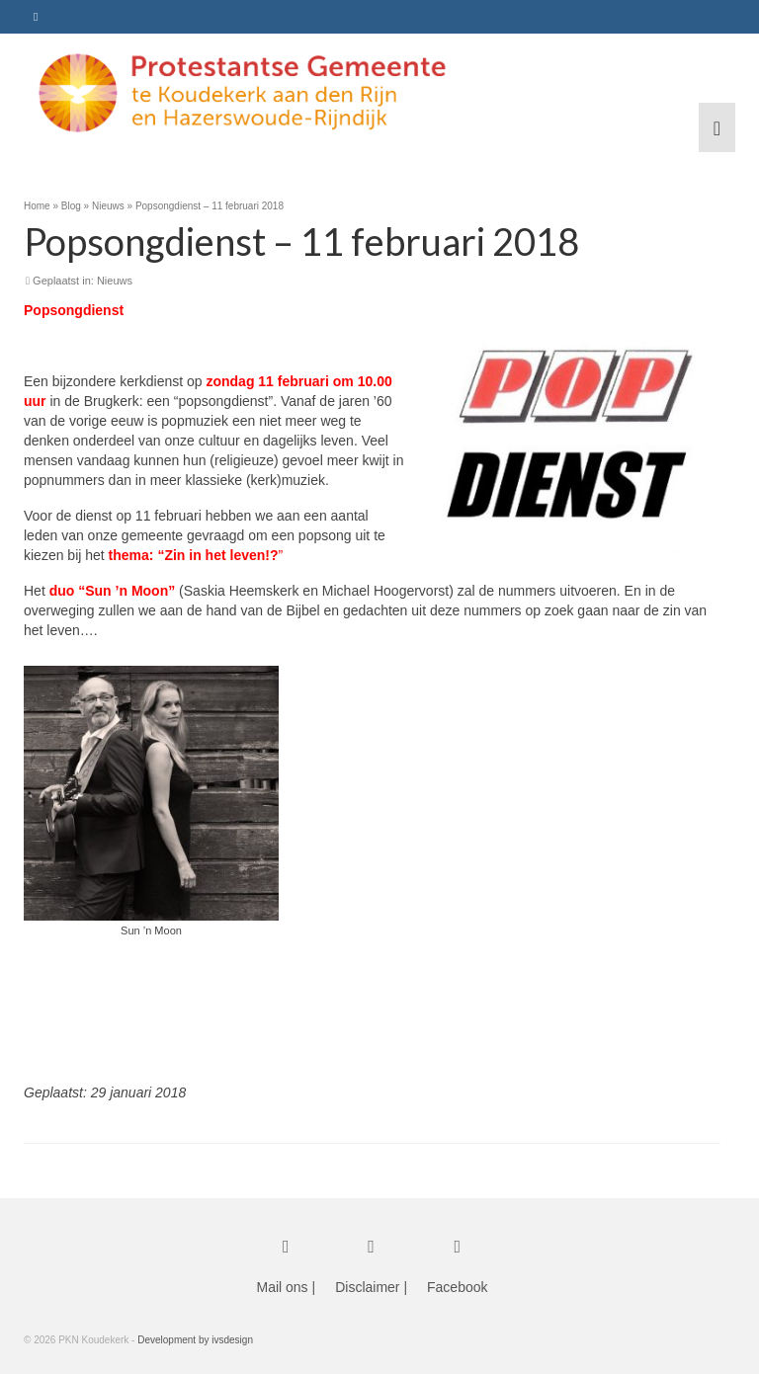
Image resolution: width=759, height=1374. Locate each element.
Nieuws (114, 280)
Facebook (457, 1287)
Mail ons (281, 1287)
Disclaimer (367, 1287)
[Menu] (717, 127)
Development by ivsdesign (195, 1339)
